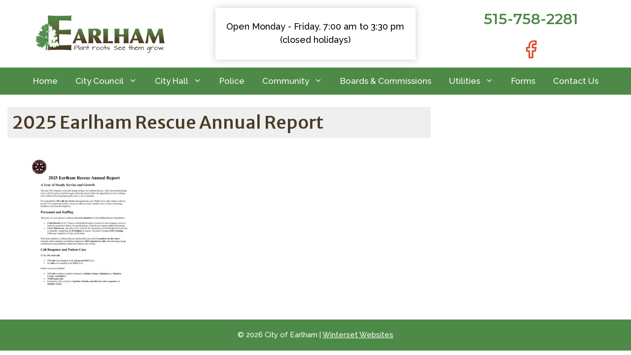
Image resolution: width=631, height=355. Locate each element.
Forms (523, 81)
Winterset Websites (357, 334)
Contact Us (575, 81)
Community (296, 81)
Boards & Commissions (385, 81)
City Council (110, 81)
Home (45, 81)
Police (232, 81)
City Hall (182, 81)
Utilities (475, 81)
